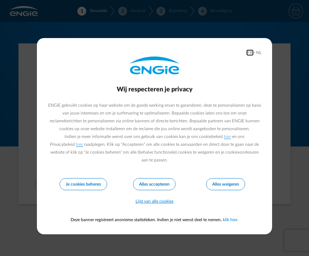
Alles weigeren (225, 184)
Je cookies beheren (83, 184)
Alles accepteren (154, 184)
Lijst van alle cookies (154, 201)
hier (227, 136)
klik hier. (230, 220)
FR (250, 52)
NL (258, 52)
